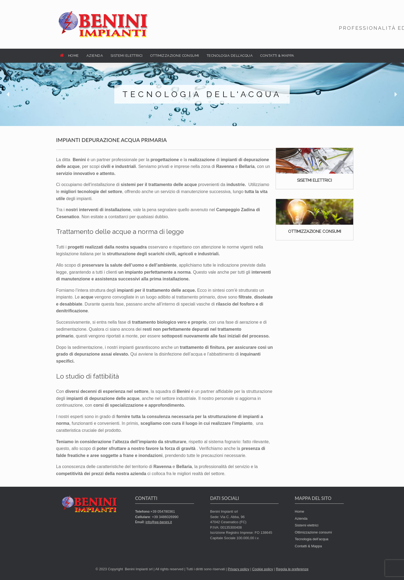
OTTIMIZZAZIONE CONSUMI (174, 56)
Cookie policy (262, 569)
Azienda (301, 518)
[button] (8, 94)
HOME (69, 56)
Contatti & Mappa (308, 546)
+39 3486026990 (165, 517)
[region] (202, 94)
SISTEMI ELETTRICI (127, 56)
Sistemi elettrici (306, 525)
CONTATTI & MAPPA (277, 56)
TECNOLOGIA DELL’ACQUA (230, 56)
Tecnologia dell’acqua (311, 539)
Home (299, 511)
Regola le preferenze (292, 569)
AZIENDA (94, 56)
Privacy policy (238, 569)
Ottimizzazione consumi (313, 532)
